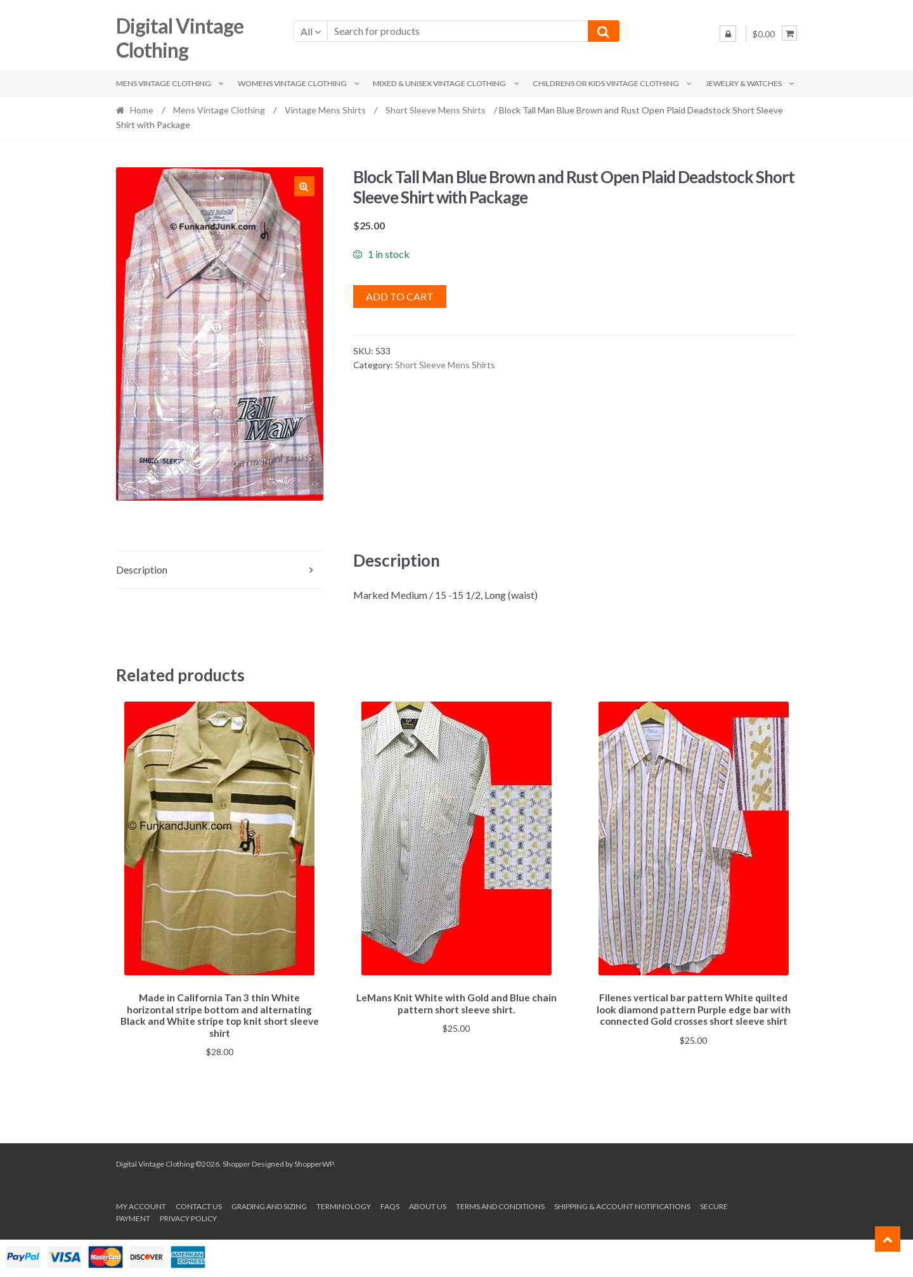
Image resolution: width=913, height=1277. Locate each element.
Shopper (236, 1162)
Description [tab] (141, 569)
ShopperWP (313, 1162)
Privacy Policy (188, 1216)
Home (141, 110)
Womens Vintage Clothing (292, 83)
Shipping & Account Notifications (622, 1204)
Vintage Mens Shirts (325, 110)
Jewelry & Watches (744, 83)
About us (427, 1204)
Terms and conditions (500, 1204)
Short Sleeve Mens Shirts (435, 110)
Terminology (343, 1204)
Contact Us (199, 1204)
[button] (304, 186)
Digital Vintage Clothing (179, 38)
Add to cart (400, 296)
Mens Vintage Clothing (163, 83)
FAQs (389, 1204)
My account (141, 1204)
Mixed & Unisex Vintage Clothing (439, 83)
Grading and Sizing (269, 1204)
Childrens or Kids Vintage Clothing (606, 83)
